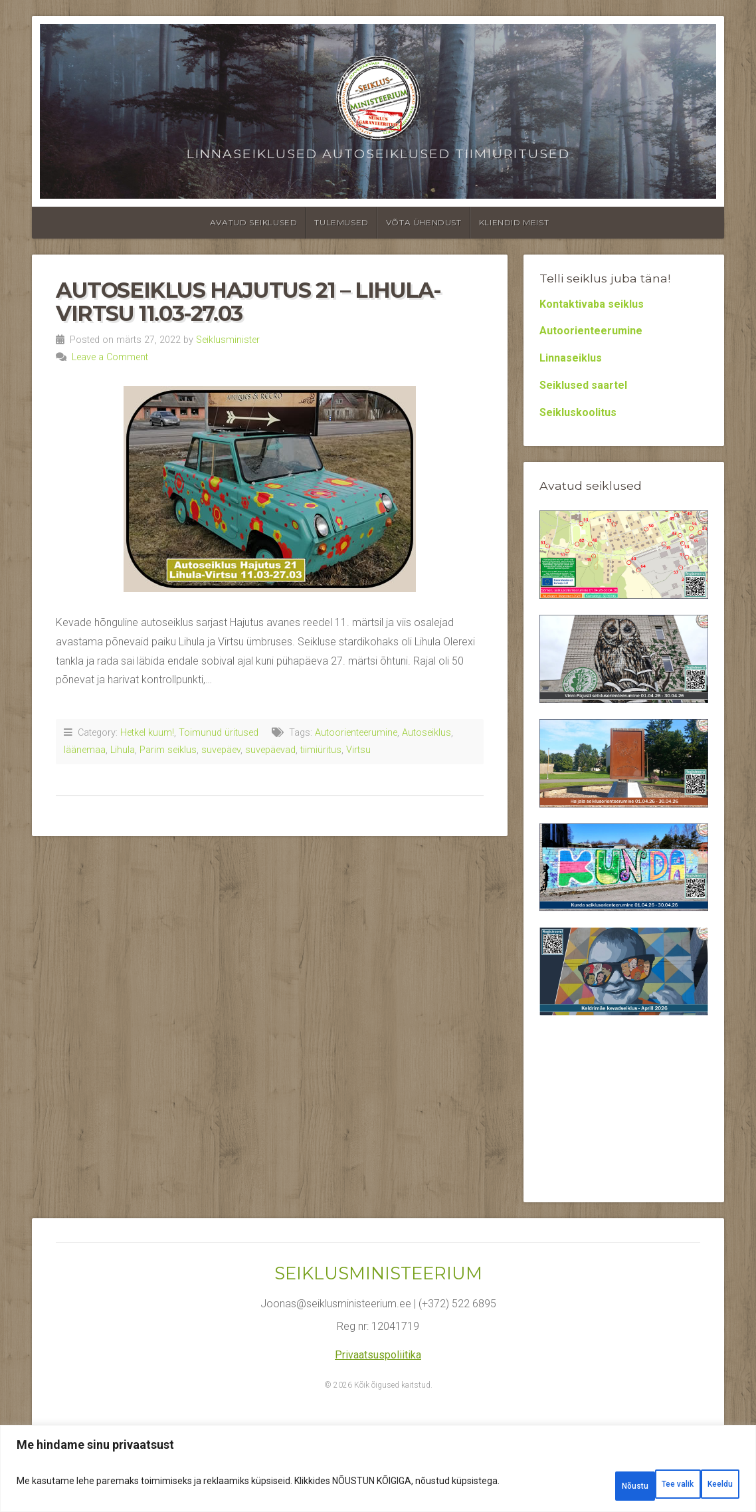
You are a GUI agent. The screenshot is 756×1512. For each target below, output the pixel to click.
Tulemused (341, 222)
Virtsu (358, 750)
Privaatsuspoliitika (378, 1355)
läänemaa (85, 750)
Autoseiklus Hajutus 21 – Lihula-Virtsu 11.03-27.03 (248, 301)
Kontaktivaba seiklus (591, 304)
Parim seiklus (168, 750)
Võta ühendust (424, 222)
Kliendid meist (514, 222)
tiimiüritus (320, 750)
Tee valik (552, 1486)
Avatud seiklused (254, 222)
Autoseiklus (426, 732)
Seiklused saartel (583, 385)
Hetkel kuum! (147, 732)
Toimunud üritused (218, 732)
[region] (378, 1474)
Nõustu (704, 1486)
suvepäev (220, 750)
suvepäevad (270, 750)
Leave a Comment (110, 357)
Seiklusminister (228, 340)
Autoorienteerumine (356, 732)
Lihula (122, 750)
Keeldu (629, 1486)
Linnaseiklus (570, 358)
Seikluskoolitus (577, 412)
